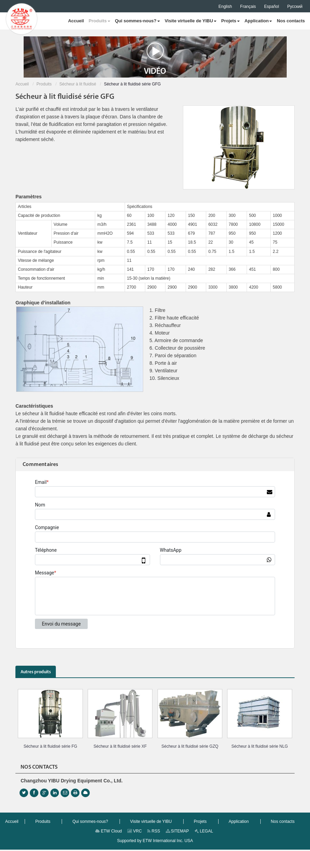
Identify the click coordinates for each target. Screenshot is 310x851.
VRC (134, 832)
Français (248, 6)
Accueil (22, 84)
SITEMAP (177, 832)
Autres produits (39, 673)
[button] (99, 21)
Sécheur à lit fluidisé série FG (50, 747)
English (225, 6)
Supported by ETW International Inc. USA (155, 842)
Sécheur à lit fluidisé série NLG (260, 747)
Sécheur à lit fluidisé (77, 84)
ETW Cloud (108, 832)
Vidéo (155, 59)
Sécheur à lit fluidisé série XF (120, 747)
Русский (294, 6)
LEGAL (204, 832)
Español (271, 6)
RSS (153, 832)
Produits (44, 84)
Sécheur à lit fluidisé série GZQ (189, 747)
